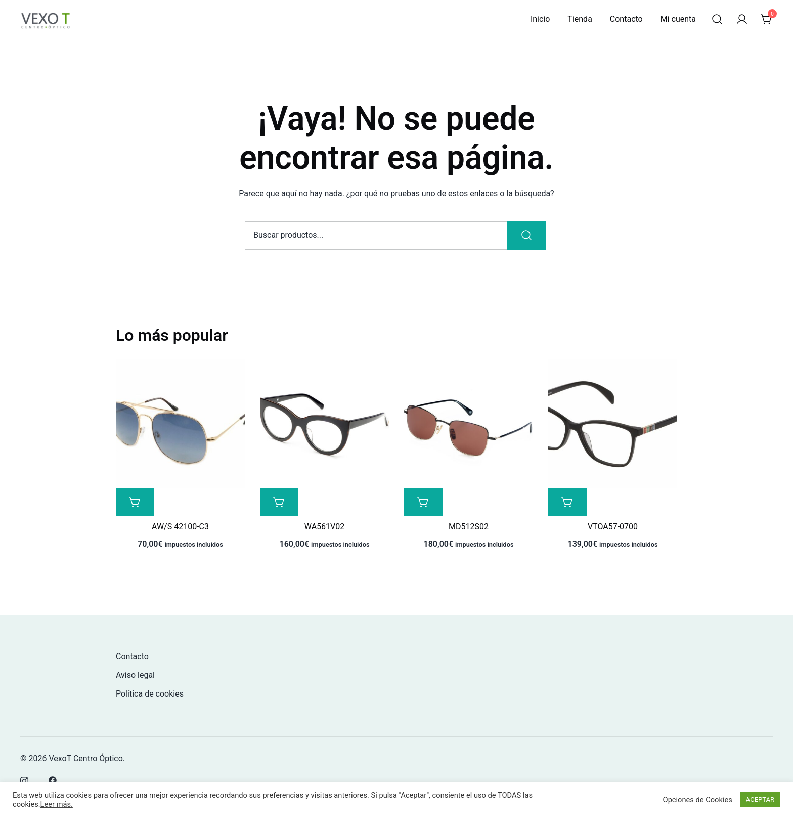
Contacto (626, 19)
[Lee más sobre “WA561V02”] (279, 502)
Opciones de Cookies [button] (697, 799)
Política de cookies (150, 694)
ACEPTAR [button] (760, 799)
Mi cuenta (678, 19)
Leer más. (56, 804)
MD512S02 (469, 527)
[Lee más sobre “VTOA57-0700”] (567, 502)
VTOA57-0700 (613, 527)
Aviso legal (135, 675)
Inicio (540, 19)
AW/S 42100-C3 (180, 527)
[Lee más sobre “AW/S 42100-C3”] (135, 502)
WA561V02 (324, 527)
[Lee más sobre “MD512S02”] (423, 502)
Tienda (579, 19)
